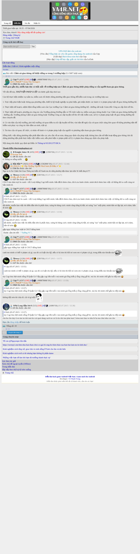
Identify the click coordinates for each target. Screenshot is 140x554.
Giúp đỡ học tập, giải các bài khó (69, 59)
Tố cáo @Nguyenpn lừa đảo (15, 341)
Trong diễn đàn (8, 367)
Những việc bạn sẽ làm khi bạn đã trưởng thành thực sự (26, 357)
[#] (31, 79)
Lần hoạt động (8, 63)
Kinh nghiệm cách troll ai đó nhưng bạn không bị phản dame (28, 353)
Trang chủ (7, 23)
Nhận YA (37, 23)
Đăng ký (16, 35)
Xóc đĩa (27, 23)
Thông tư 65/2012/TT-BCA (49, 143)
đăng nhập (14, 322)
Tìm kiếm (5, 69)
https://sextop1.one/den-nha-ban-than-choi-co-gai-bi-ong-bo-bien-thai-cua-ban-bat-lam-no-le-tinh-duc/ (45, 345)
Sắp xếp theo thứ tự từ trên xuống (16, 369)
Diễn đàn (7, 66)
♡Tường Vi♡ (26, 233)
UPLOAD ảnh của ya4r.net (70, 51)
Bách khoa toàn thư (71, 56)
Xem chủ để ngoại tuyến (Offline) (16, 364)
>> (9, 76)
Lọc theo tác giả (9, 361)
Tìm (33, 46)
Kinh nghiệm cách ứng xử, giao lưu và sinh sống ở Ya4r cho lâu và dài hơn (34, 349)
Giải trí (15, 66)
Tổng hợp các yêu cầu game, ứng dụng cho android (70, 54)
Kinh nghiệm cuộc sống (29, 66)
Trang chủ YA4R (12, 38)
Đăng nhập (7, 35)
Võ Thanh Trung (74, 379)
